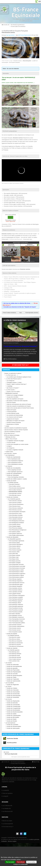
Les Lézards (8, 662)
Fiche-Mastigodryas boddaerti (16, 522)
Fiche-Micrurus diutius (14, 639)
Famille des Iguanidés (12, 668)
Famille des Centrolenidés (13, 704)
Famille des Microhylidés (13, 717)
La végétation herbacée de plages (15, 440)
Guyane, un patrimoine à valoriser (12, 373)
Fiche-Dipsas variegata (14, 562)
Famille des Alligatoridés (13, 684)
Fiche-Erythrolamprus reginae (16, 575)
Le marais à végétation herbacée (15, 449)
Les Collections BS (7, 805)
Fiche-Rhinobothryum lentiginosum (17, 530)
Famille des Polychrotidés (13, 670)
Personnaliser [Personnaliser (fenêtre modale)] (31, 862)
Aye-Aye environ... (10, 35)
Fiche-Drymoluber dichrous (16, 517)
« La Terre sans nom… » (11, 375)
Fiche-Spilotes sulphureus (15, 533)
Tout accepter (10, 862)
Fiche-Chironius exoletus (15, 502)
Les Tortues (8, 686)
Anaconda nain (27, 239)
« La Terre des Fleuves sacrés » (13, 378)
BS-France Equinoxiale (26, 12)
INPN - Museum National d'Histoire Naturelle (15, 286)
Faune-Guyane (8, 297)
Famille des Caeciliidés (12, 724)
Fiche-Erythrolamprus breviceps (17, 568)
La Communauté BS (8, 823)
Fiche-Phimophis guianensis (16, 606)
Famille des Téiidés (11, 677)
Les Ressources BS (8, 811)
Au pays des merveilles (12, 397)
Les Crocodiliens (9, 682)
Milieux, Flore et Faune (11, 438)
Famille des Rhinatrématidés (14, 726)
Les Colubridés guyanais (14, 499)
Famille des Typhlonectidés (13, 681)
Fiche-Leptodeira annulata (15, 591)
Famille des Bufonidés (12, 702)
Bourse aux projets (7, 820)
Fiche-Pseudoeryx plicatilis (15, 611)
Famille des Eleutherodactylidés (15, 712)
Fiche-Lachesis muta (14, 661)
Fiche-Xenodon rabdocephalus (16, 626)
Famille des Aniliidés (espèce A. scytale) (17, 479)
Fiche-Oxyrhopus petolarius (16, 599)
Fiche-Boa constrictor (14, 484)
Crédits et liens (9, 451)
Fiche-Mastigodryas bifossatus (16, 520)
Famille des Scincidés (12, 673)
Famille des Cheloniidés (13, 690)
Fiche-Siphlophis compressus (16, 617)
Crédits (7, 426)
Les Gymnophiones (10, 723)
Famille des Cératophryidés (13, 706)
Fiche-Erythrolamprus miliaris (16, 571)
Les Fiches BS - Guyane (10, 453)
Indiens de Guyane (11, 409)
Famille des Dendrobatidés (13, 710)
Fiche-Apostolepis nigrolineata (16, 540)
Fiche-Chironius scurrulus (15, 509)
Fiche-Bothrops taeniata (15, 657)
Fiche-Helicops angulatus (15, 579)
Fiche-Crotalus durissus (15, 659)
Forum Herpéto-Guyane (10, 295)
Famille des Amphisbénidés (13, 457)
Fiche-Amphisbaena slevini (14, 462)
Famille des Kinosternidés (13, 693)
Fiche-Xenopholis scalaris (15, 631)
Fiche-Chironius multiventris (16, 508)
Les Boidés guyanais (13, 482)
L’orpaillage (9, 386)
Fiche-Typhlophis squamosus (15, 471)
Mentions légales (12, 841)
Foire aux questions (7, 793)
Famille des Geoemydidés (13, 692)
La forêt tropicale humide (13, 413)
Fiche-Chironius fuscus (14, 506)
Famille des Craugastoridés (13, 708)
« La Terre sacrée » (10, 389)
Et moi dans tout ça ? (20, 365)
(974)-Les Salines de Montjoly (11, 435)
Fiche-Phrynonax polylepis (15, 528)
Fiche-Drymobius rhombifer (16, 515)
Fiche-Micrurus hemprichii (15, 641)
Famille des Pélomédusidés (13, 695)
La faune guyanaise (11, 411)
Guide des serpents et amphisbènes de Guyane (19, 406)
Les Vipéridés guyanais (13, 650)
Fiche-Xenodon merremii (15, 624)
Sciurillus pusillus (12, 742)
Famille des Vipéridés (12, 648)
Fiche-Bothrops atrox (14, 652)
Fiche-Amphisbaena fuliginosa (15, 460)
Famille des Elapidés (12, 633)
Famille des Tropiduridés (13, 679)
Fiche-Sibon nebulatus (14, 613)
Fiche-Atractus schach (14, 548)
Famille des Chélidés (12, 688)
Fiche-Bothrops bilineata (15, 653)
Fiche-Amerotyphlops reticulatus (16, 477)
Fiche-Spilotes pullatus (14, 531)
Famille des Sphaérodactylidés (14, 675)
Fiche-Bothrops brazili (14, 655)
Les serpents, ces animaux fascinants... (14, 280)
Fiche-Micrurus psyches (15, 644)
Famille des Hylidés (11, 713)
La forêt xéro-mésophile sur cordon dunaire (17, 444)
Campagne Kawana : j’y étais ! (14, 382)
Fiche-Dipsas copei (14, 557)
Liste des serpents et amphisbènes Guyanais (15, 428)
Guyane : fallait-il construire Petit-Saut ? (17, 384)
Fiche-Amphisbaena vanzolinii (15, 464)
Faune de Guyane (11, 402)
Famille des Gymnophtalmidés (14, 666)
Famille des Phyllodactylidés (14, 671)
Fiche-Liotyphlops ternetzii (14, 469)
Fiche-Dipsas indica (14, 559)
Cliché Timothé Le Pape (7, 60)
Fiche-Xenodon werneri (15, 630)
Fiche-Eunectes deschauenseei (17, 488)
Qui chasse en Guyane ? (13, 388)
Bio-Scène (6, 752)
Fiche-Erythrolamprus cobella (16, 570)
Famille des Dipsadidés (12, 537)
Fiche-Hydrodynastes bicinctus (16, 582)
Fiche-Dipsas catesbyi (14, 555)
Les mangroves (10, 380)
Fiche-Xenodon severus (15, 628)
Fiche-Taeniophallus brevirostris (17, 619)
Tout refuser (20, 862)
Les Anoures (8, 699)
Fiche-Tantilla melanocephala (16, 535)
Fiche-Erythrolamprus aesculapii (17, 566)
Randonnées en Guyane (13, 424)
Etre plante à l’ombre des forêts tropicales (17, 400)
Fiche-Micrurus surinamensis (16, 646)
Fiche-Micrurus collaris (14, 637)
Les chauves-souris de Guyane (14, 417)
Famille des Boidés (11, 480)
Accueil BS (6, 24)
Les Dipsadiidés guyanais (14, 539)
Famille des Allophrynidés (13, 701)
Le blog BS (5, 796)
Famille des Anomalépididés (14, 468)
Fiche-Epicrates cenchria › (32, 312)
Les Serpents (8, 466)
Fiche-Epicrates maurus (15, 495)
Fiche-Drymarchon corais (15, 513)
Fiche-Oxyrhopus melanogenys (17, 595)
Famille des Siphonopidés (13, 728)
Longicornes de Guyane (13, 419)
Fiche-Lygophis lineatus (15, 593)
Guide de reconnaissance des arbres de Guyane (19, 404)
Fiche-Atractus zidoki (14, 551)
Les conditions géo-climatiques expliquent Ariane (19, 377)
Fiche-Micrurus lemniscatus (16, 642)
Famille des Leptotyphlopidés (14, 473)
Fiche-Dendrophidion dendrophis (17, 511)
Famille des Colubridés (12, 497)
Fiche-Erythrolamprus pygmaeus (17, 573)
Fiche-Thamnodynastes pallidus (17, 622)
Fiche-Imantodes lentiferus (15, 590)
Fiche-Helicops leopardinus (16, 580)
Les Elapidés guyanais (13, 635)
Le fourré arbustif (11, 442)
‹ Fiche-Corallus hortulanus (9, 312)
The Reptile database (9, 289)
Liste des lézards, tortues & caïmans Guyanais (16, 429)
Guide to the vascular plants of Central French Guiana (20, 408)
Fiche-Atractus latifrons (14, 546)
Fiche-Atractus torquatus (15, 550)
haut (20, 312)
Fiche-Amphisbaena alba (14, 459)
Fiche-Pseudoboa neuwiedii (16, 610)
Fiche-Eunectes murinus (18, 26)
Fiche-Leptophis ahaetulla (15, 519)
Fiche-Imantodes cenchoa (15, 588)
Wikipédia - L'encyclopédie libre (12, 291)
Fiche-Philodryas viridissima (16, 604)
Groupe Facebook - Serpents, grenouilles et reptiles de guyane (20, 293)
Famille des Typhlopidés (13, 475)
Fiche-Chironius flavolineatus (16, 504)
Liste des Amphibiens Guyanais (12, 431)
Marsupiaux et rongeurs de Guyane (15, 420)
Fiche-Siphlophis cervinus (15, 615)
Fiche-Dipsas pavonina (14, 560)
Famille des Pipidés (11, 719)
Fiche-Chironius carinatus (15, 500)
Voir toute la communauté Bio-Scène (20, 756)
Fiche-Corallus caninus (14, 486)
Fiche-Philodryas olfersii (15, 602)
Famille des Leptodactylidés (14, 715)
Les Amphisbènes (9, 455)
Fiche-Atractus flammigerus (16, 544)
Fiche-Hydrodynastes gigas (16, 584)
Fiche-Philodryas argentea (15, 600)
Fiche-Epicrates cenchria (15, 493)
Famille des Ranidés (12, 721)
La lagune (9, 446)
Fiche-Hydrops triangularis (15, 586)
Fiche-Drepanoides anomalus (16, 564)
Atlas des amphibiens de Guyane (15, 398)
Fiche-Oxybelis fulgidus (15, 526)
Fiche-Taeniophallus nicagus (16, 621)
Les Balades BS (7, 808)
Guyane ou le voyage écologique (15, 395)
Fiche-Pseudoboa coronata (16, 608)
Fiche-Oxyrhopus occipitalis (16, 597)
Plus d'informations (11, 359)
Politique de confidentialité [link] (20, 864)
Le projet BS (6, 790)
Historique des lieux (10, 437)
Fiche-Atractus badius (14, 542)
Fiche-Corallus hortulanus (15, 490)
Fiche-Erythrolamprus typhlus (16, 577)
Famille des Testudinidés (13, 697)
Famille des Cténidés (12, 738)
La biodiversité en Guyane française (15, 30)
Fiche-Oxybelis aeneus (14, 524)
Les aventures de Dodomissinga (15, 415)
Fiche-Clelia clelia (13, 553)
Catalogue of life (8, 287)
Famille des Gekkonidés (13, 664)
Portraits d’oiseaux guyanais (14, 422)
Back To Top (36, 761)
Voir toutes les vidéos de (12, 183)
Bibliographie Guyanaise (11, 393)
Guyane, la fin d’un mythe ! (13, 391)
